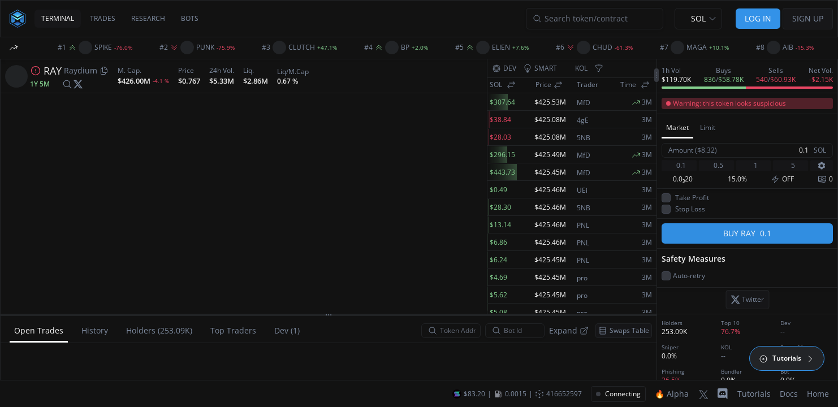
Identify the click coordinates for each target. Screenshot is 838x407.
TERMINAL (57, 18)
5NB (583, 137)
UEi (582, 190)
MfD (583, 102)
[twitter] (78, 84)
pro (582, 278)
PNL (583, 225)
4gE (583, 120)
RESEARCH (148, 18)
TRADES (102, 18)
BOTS (189, 18)
